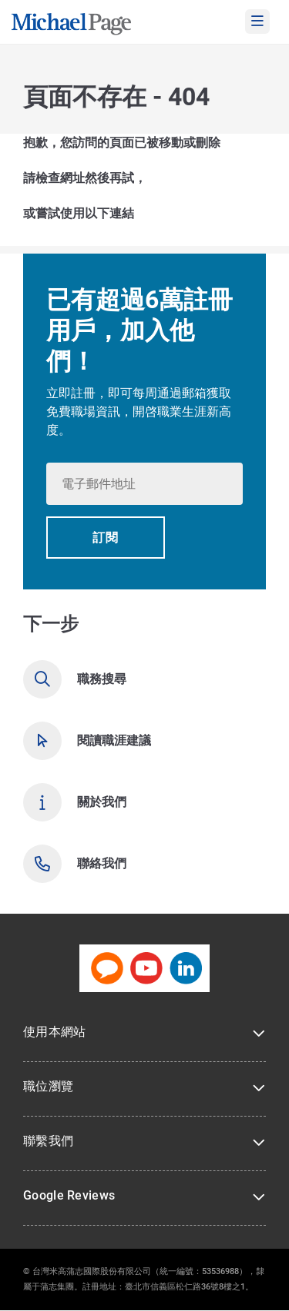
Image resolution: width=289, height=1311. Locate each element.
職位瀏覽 (48, 1086)
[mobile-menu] (257, 21)
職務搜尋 (101, 679)
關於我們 (101, 802)
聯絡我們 (101, 863)
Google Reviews (69, 1195)
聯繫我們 (48, 1140)
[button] (105, 537)
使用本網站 (54, 1031)
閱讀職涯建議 (114, 740)
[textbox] (144, 484)
